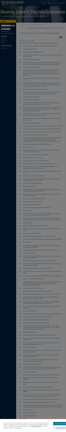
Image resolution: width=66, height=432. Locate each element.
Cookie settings (36, 426)
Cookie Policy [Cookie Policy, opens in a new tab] (18, 428)
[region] (33, 425)
